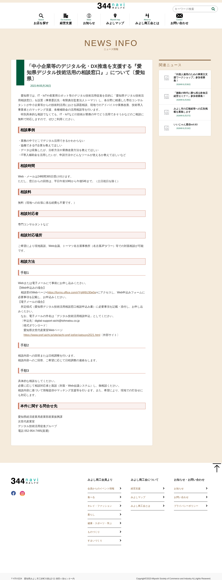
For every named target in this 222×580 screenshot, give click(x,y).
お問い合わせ (181, 497)
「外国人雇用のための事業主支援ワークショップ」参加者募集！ (191, 77)
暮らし (91, 514)
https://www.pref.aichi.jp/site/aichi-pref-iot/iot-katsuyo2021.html (62, 334)
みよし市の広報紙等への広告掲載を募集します (191, 110)
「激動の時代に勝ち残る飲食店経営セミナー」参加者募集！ (191, 94)
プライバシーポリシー (186, 505)
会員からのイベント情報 (101, 488)
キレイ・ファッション (100, 505)
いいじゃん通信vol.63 (186, 124)
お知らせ (179, 488)
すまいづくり (95, 540)
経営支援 (135, 488)
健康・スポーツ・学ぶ (100, 523)
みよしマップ (138, 497)
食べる (91, 497)
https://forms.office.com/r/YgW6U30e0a (72, 292)
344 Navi (111, 6)
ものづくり (94, 532)
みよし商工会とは (140, 505)
